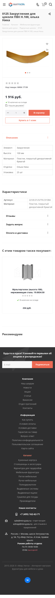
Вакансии (27, 399)
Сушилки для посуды (27, 496)
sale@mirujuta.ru (22, 520)
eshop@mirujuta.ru (22, 524)
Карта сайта (27, 448)
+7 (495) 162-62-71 (30, 514)
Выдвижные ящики (27, 492)
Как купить (27, 419)
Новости (27, 387)
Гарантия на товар (27, 432)
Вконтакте (28, 580)
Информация (27, 415)
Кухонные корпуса (27, 460)
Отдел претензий (27, 404)
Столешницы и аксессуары (27, 464)
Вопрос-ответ (27, 436)
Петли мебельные (27, 476)
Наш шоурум (27, 383)
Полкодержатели (27, 484)
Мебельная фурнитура (27, 472)
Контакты (27, 408)
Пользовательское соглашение (27, 444)
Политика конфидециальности (27, 440)
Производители (27, 501)
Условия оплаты (27, 423)
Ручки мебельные (28, 480)
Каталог (27, 455)
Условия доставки (27, 428)
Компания (27, 378)
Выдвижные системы (27, 488)
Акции (27, 391)
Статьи (27, 395)
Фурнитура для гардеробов (27, 468)
